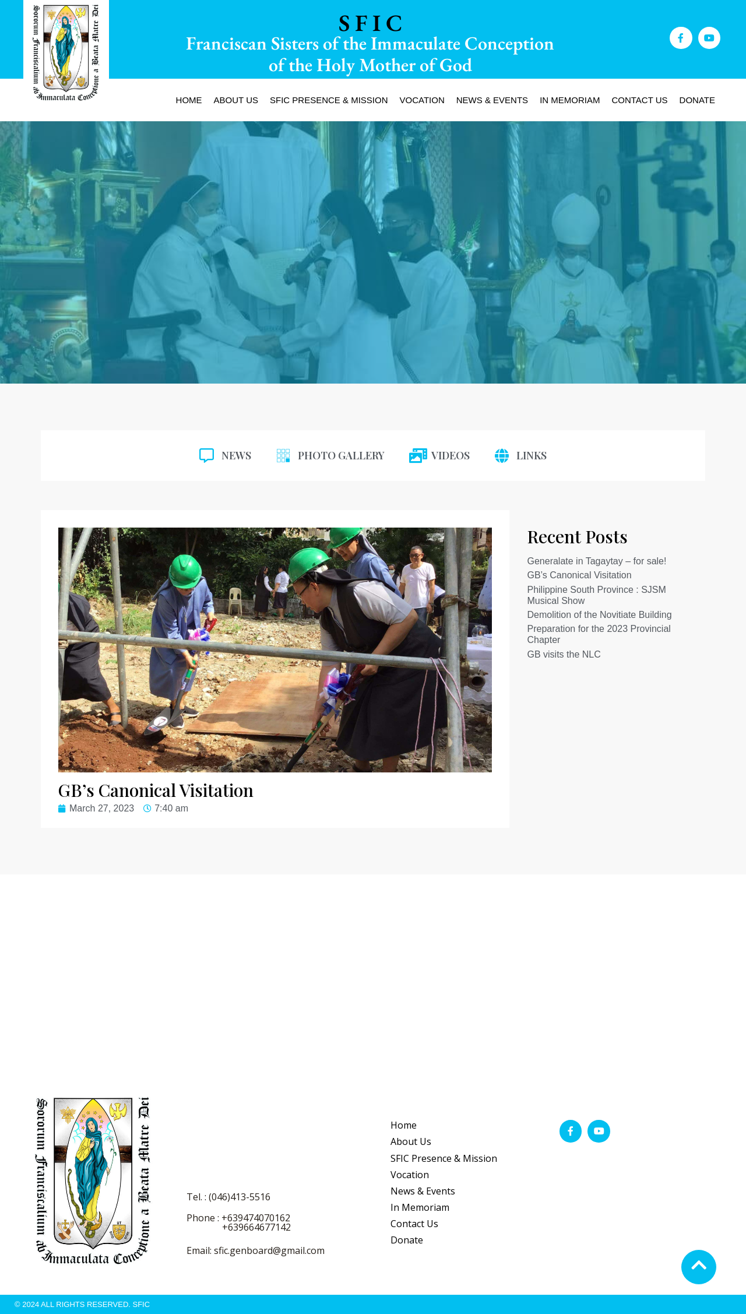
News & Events (492, 100)
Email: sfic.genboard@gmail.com (255, 1250)
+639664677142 (256, 1227)
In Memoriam (570, 100)
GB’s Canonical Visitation (579, 575)
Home (189, 100)
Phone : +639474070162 (238, 1217)
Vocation (422, 100)
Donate (697, 100)
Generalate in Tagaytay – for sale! (596, 561)
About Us (236, 100)
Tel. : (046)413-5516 (228, 1196)
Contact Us (639, 100)
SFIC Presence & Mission (329, 100)
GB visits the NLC (563, 654)
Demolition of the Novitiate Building (599, 615)
